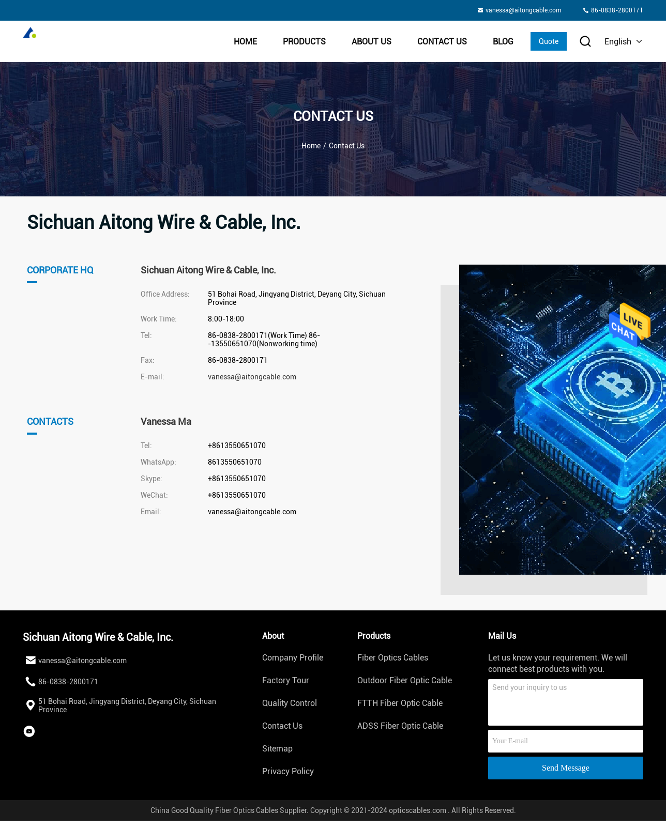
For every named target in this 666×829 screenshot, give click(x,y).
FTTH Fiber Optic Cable (400, 703)
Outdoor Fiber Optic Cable (404, 680)
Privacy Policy (288, 771)
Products (304, 42)
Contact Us (442, 42)
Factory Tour (285, 680)
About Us (371, 42)
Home (245, 42)
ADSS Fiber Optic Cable (400, 726)
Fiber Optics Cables (392, 658)
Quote (548, 41)
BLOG (503, 42)
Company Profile (292, 658)
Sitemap (277, 749)
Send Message (565, 767)
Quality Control (289, 703)
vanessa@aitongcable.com (252, 377)
